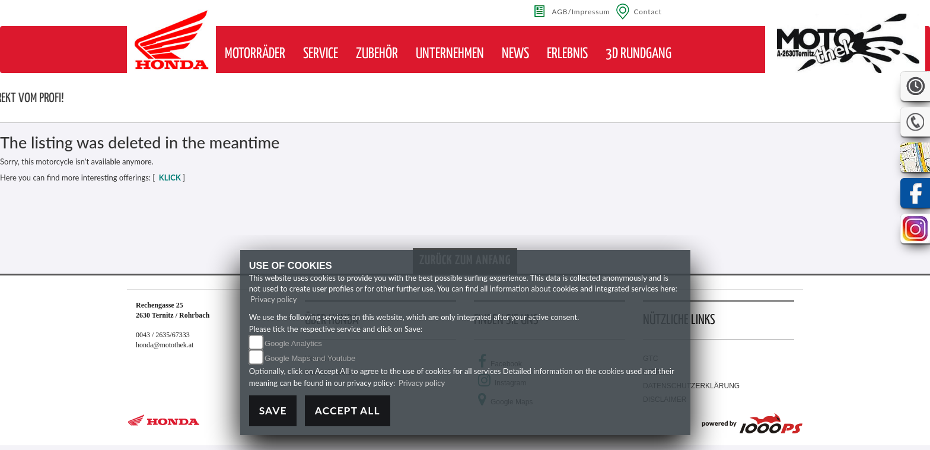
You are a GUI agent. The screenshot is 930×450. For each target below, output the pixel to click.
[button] (255, 54)
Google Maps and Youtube (310, 358)
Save (273, 410)
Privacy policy (273, 299)
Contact (647, 11)
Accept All (347, 410)
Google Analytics (293, 343)
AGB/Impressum (581, 11)
